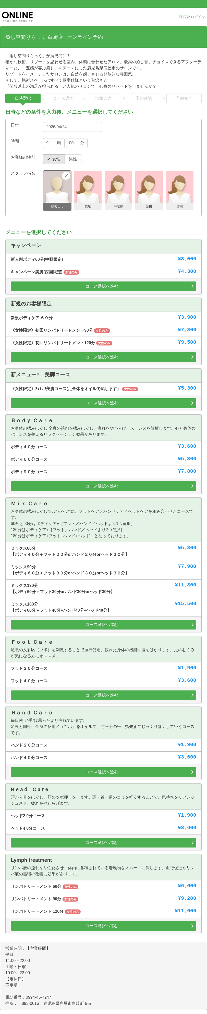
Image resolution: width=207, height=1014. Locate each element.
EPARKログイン (192, 17)
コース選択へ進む (102, 286)
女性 (56, 159)
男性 (73, 159)
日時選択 (23, 98)
